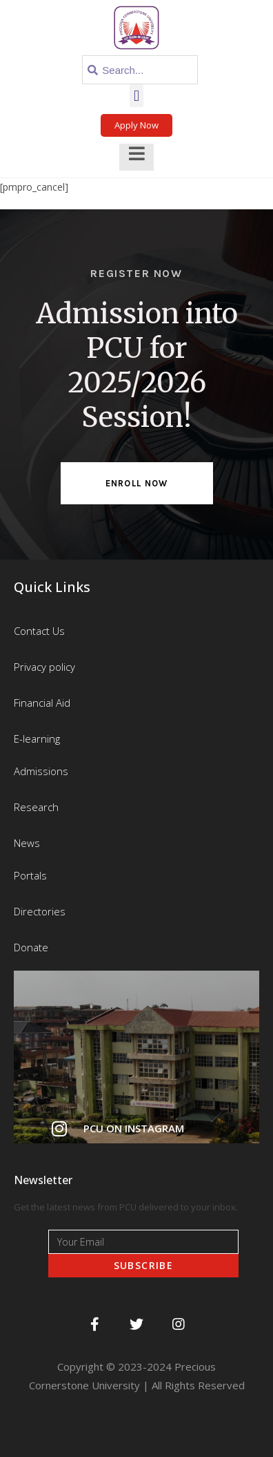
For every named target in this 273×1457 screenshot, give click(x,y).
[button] (136, 95)
